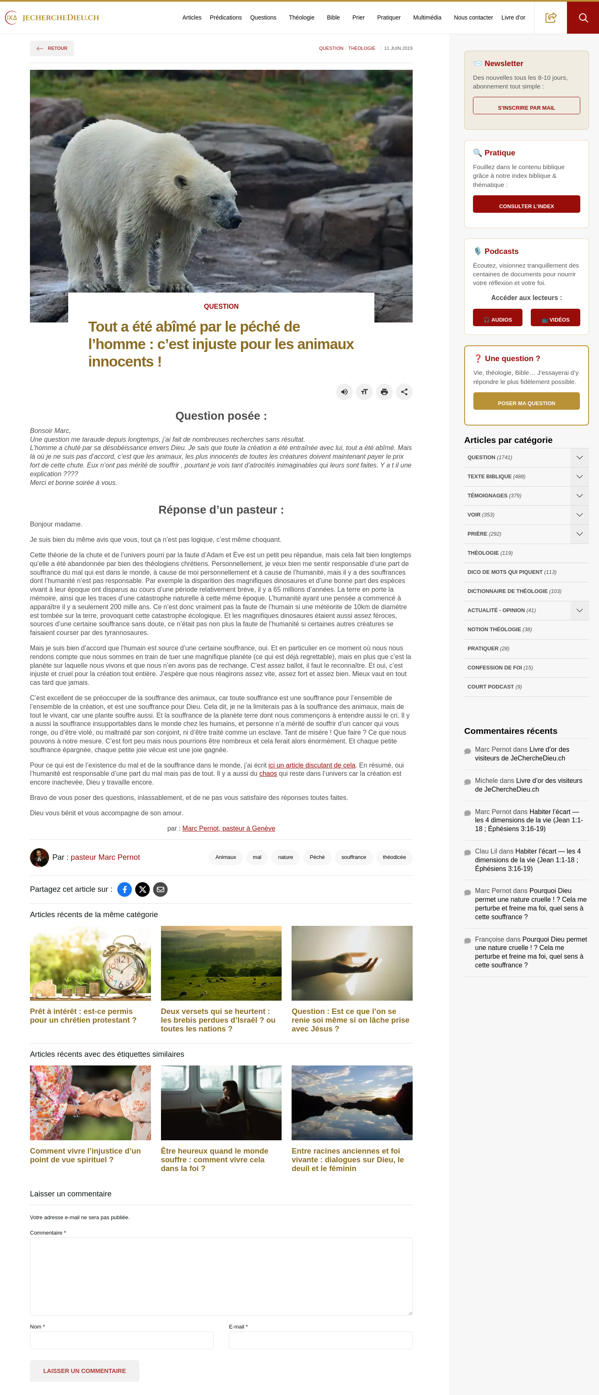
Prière (484, 534)
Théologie (302, 17)
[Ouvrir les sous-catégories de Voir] (579, 515)
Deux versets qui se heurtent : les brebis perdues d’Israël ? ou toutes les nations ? (218, 1020)
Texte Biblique (496, 476)
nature (285, 857)
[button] (551, 18)
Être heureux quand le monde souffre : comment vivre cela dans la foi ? (215, 1160)
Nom (37, 1327)
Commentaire (48, 1233)
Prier (358, 17)
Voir (481, 515)
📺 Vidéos (556, 320)
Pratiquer (389, 17)
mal (257, 857)
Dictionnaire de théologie (515, 591)
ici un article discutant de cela (311, 765)
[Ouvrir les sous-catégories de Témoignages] (579, 496)
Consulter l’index (526, 206)
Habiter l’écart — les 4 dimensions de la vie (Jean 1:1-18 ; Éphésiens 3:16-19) (529, 820)
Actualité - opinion (502, 610)
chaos (268, 773)
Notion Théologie (500, 629)
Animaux (225, 857)
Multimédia (427, 17)
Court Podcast (495, 687)
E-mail (238, 1327)
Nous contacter (473, 17)
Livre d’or (513, 17)
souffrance (354, 857)
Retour (52, 48)
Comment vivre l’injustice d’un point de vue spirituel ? (85, 1155)
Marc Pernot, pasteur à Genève (229, 828)
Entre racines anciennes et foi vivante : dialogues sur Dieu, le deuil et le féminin (348, 1160)
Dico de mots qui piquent (512, 572)
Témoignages (494, 496)
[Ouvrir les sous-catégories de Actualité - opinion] (579, 610)
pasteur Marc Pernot (105, 857)
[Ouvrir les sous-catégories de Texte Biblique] (579, 476)
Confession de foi (500, 668)
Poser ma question (526, 403)
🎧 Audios (497, 320)
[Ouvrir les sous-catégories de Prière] (579, 534)
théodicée (394, 857)
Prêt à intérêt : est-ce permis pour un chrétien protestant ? (83, 1015)
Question (331, 48)
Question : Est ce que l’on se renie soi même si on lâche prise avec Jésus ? (350, 1020)
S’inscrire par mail (526, 108)
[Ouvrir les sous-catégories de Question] (579, 457)
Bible (333, 17)
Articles (192, 17)
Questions (263, 17)
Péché (317, 857)
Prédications (226, 17)
